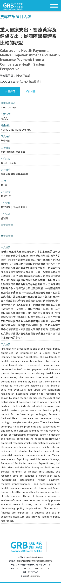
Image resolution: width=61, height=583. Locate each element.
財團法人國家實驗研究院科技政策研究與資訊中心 (35, 561)
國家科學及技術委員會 (35, 557)
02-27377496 (33, 568)
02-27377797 (45, 568)
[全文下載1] (23, 75)
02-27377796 (21, 568)
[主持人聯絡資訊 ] (30, 81)
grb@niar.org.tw (33, 576)
